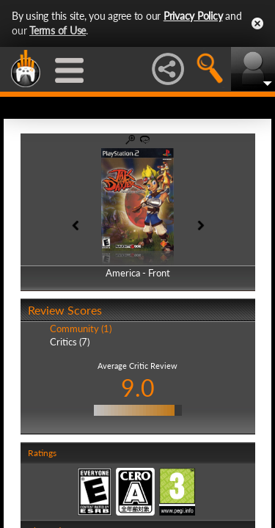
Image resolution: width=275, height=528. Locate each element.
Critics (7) (69, 342)
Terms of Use (57, 30)
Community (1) (80, 328)
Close (257, 23)
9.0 (138, 387)
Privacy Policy (193, 16)
